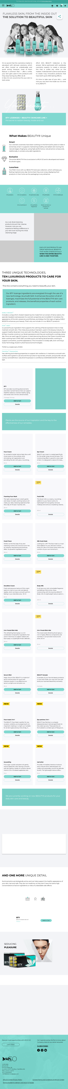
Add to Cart (17, 401)
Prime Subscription (46, 1)
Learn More (10, 1044)
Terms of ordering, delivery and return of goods (18, 1082)
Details (17, 404)
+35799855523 (6, 1074)
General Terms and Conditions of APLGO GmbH (48, 1080)
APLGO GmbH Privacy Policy (12, 1080)
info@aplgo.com (14, 1074)
